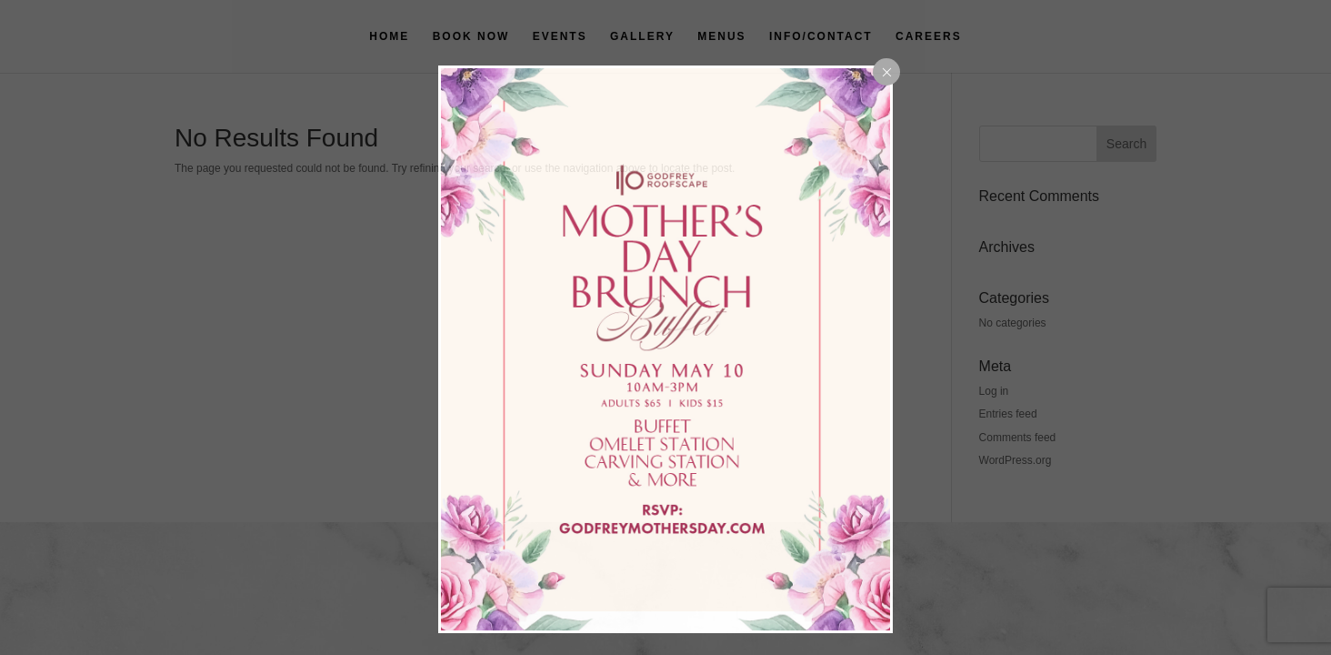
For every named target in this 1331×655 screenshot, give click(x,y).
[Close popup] (886, 72)
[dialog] (665, 349)
